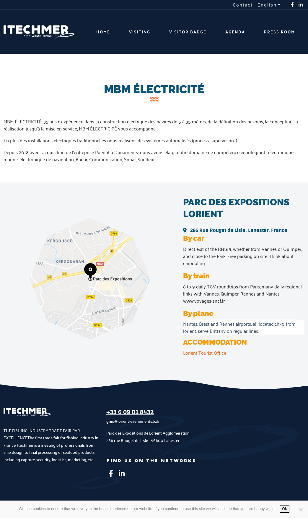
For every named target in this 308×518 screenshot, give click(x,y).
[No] (301, 509)
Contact (243, 4)
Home (103, 31)
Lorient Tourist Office (204, 352)
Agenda (235, 31)
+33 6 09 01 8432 (130, 412)
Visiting (139, 31)
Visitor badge (187, 31)
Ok (284, 508)
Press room (279, 31)
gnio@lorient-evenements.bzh (132, 421)
